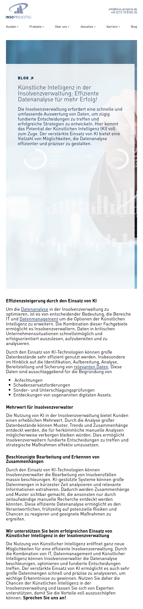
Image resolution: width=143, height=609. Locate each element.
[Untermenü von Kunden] (18, 27)
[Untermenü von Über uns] (69, 27)
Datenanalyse (34, 309)
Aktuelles (87, 26)
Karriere (112, 26)
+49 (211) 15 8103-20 (124, 12)
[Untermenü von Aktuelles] (95, 27)
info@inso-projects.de (123, 9)
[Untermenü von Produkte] (43, 27)
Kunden (11, 26)
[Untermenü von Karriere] (119, 27)
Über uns (61, 26)
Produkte (35, 26)
